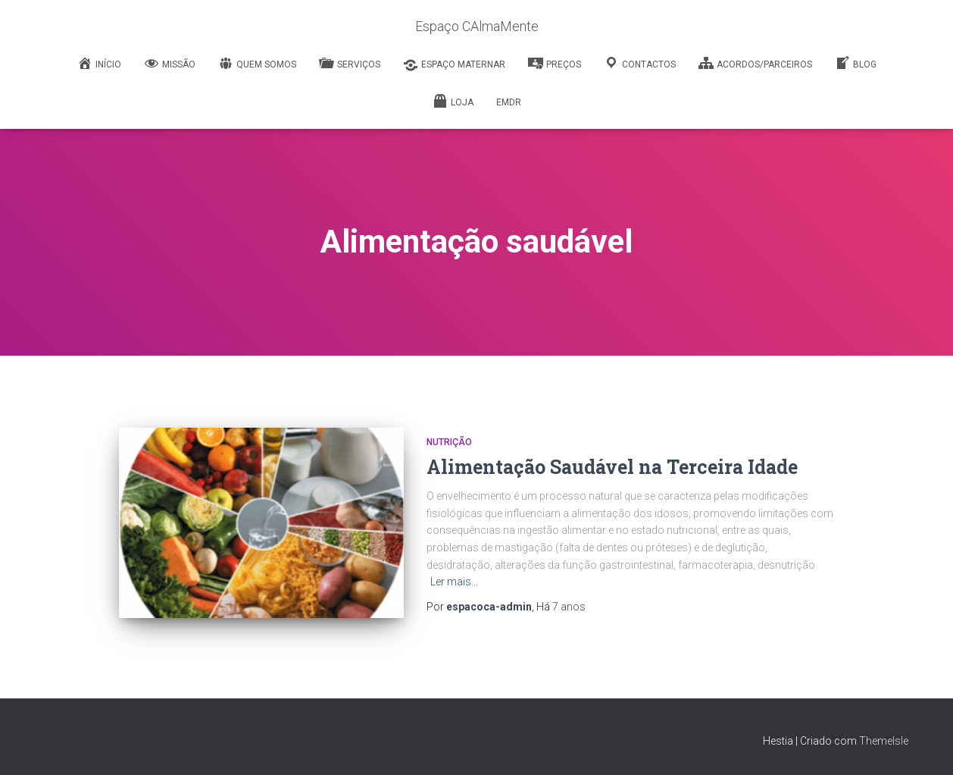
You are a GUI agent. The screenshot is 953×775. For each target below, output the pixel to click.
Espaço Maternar (454, 65)
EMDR (508, 102)
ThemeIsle (883, 741)
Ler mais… (454, 582)
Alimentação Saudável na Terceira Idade (612, 466)
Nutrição (449, 442)
